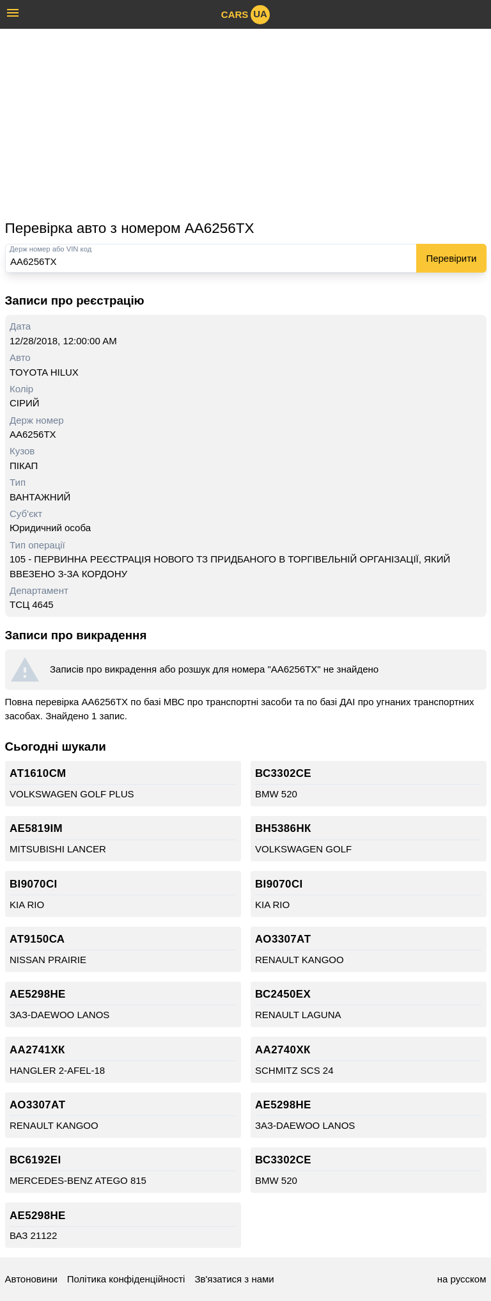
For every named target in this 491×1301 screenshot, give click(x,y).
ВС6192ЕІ (35, 1160)
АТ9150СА (37, 939)
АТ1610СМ (38, 773)
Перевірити (451, 258)
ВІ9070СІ (34, 884)
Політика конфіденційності (126, 1278)
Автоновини (31, 1278)
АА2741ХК (37, 1050)
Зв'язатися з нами (234, 1278)
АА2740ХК (283, 1050)
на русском (462, 1278)
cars (245, 14)
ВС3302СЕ (283, 773)
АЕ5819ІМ (36, 828)
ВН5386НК (283, 828)
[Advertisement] (245, 123)
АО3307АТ (283, 939)
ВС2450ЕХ (283, 994)
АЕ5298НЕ (38, 994)
